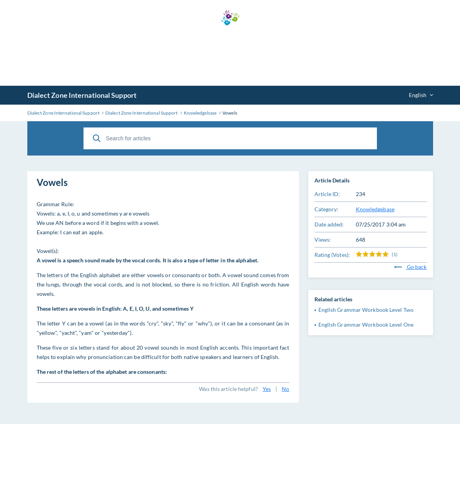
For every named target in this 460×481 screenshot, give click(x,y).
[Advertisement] (230, 55)
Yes (267, 389)
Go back (410, 266)
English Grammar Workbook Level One (366, 324)
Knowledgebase (375, 209)
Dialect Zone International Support (82, 95)
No (285, 389)
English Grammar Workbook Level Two (366, 309)
